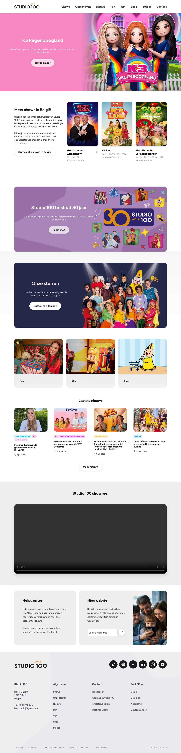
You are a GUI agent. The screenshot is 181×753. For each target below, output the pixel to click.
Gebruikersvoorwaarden (53, 747)
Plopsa (56, 727)
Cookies (32, 747)
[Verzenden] (122, 632)
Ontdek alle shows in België (34, 152)
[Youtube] (162, 664)
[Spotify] (123, 664)
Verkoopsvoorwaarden (80, 747)
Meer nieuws (90, 466)
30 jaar (147, 6)
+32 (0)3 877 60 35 (23, 704)
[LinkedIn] (143, 664)
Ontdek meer (43, 62)
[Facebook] (133, 664)
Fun (113, 6)
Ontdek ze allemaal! (45, 306)
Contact (161, 6)
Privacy (19, 747)
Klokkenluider (102, 747)
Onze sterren (83, 6)
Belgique (135, 697)
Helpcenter (98, 691)
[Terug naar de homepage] (27, 7)
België (134, 691)
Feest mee (59, 230)
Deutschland (139, 709)
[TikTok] (113, 664)
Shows (66, 6)
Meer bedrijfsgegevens (26, 708)
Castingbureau (100, 709)
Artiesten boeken (101, 703)
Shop (134, 6)
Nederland (136, 703)
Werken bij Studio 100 (103, 697)
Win (123, 6)
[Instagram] (153, 664)
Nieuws (100, 6)
